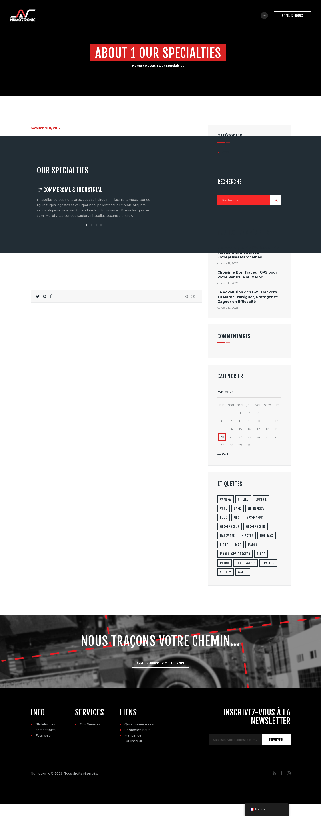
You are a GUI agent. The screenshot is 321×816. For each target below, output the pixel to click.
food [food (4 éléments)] (223, 518)
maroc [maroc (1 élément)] (253, 545)
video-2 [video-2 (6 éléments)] (225, 572)
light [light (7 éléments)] (224, 545)
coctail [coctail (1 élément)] (261, 500)
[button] (86, 225)
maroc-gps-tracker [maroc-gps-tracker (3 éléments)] (235, 554)
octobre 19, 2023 (227, 264)
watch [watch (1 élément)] (242, 572)
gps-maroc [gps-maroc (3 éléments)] (255, 518)
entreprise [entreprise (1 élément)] (256, 509)
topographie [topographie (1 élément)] (245, 563)
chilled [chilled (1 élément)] (243, 500)
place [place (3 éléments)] (261, 554)
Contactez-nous (137, 731)
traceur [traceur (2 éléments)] (268, 563)
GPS (225, 152)
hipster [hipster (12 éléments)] (247, 536)
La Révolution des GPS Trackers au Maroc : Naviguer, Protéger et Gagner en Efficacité (247, 297)
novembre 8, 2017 (46, 128)
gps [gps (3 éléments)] (236, 518)
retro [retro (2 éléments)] (224, 563)
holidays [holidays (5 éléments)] (266, 536)
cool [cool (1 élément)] (223, 509)
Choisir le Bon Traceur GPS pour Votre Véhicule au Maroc (247, 275)
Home (137, 66)
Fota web (43, 737)
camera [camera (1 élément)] (225, 500)
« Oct (223, 455)
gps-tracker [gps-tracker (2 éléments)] (255, 527)
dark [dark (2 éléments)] (237, 509)
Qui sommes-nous (139, 725)
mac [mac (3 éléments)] (238, 545)
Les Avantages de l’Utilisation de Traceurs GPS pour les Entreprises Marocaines (248, 253)
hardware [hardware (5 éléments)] (227, 536)
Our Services (90, 725)
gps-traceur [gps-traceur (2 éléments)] (229, 527)
